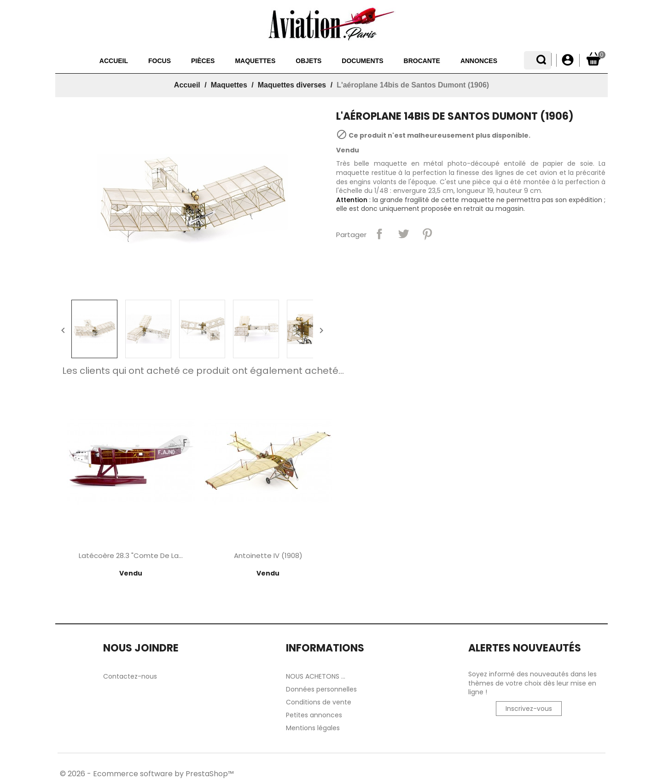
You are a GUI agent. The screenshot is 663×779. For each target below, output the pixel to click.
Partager (379, 234)
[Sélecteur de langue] (544, 60)
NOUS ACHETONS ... (315, 676)
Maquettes (236, 60)
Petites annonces (314, 715)
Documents (344, 60)
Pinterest (427, 234)
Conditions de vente (318, 702)
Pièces (184, 60)
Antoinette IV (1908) (268, 555)
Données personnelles (321, 689)
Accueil (95, 60)
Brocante (403, 60)
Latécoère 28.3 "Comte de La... (131, 555)
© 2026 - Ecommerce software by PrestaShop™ (147, 773)
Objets (290, 60)
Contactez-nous (130, 676)
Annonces (460, 60)
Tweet (403, 234)
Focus (141, 60)
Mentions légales (313, 727)
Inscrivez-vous (529, 708)
